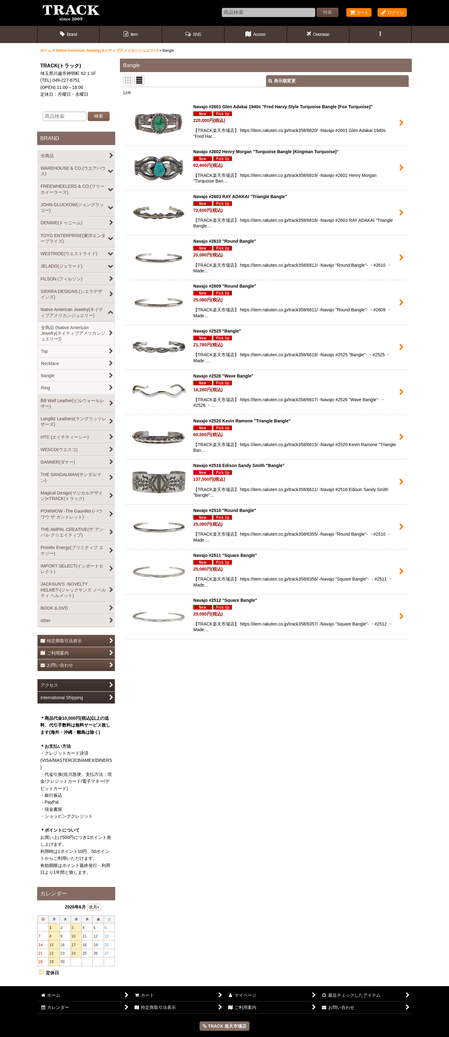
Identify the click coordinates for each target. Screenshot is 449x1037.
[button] (193, 34)
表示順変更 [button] (282, 80)
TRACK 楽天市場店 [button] (224, 1026)
